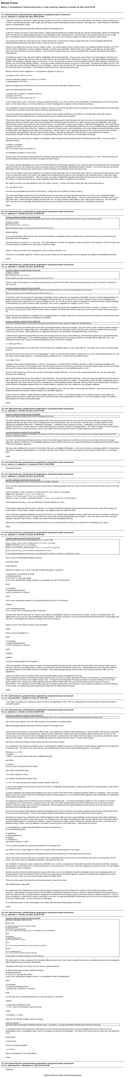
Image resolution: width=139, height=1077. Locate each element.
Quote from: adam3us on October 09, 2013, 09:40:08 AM (23, 414)
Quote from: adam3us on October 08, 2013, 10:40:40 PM (23, 288)
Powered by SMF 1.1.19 (51, 1075)
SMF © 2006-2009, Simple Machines (70, 1075)
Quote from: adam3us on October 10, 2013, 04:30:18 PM (23, 918)
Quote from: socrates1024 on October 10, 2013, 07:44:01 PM (24, 715)
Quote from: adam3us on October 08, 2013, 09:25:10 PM (23, 217)
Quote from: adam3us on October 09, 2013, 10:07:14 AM (23, 480)
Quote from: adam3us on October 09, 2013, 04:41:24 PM (23, 538)
